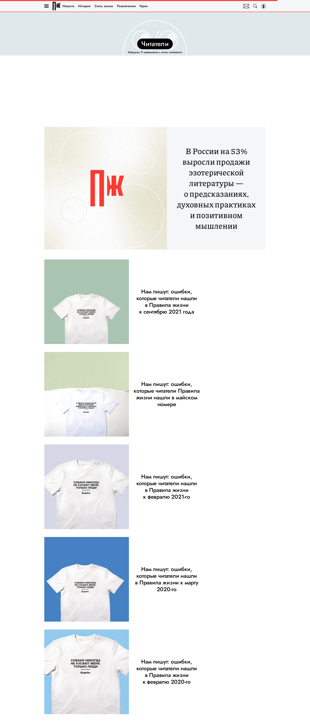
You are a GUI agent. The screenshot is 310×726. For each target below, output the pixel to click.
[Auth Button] (263, 6)
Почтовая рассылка (246, 6)
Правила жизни (56, 6)
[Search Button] (255, 6)
